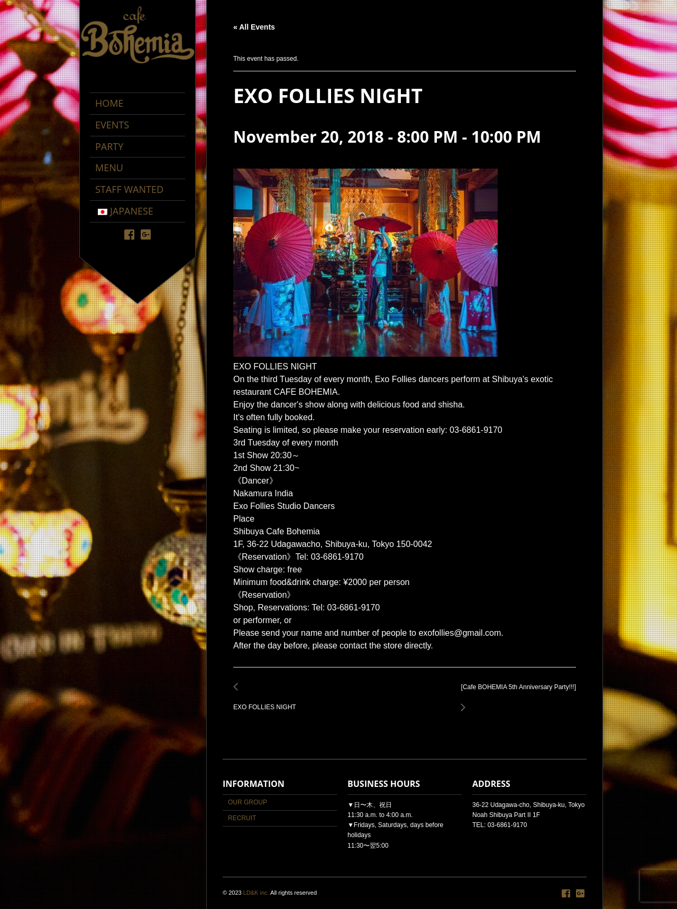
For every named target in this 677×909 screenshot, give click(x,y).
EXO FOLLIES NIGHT (267, 701)
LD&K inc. (256, 892)
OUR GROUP (247, 802)
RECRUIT (242, 818)
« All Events (254, 27)
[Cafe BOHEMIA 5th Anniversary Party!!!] (515, 693)
